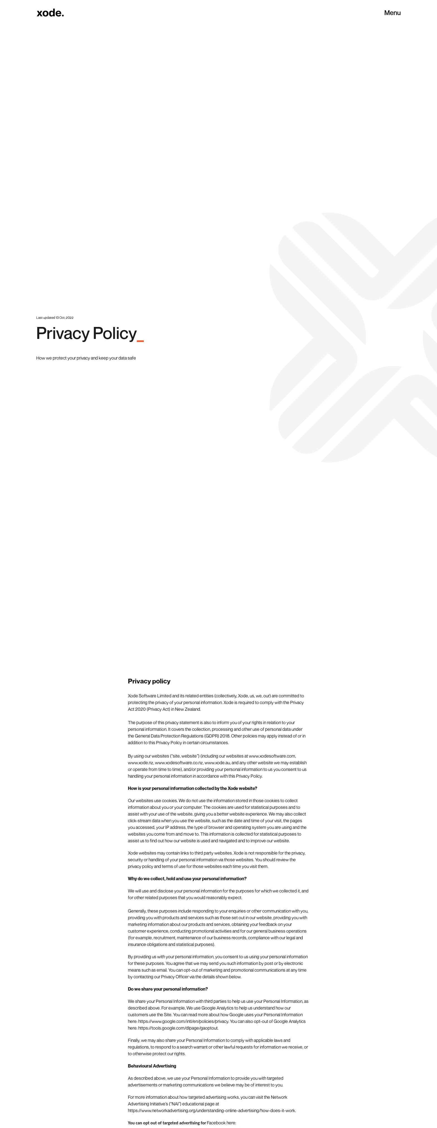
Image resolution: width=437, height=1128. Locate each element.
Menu (392, 12)
